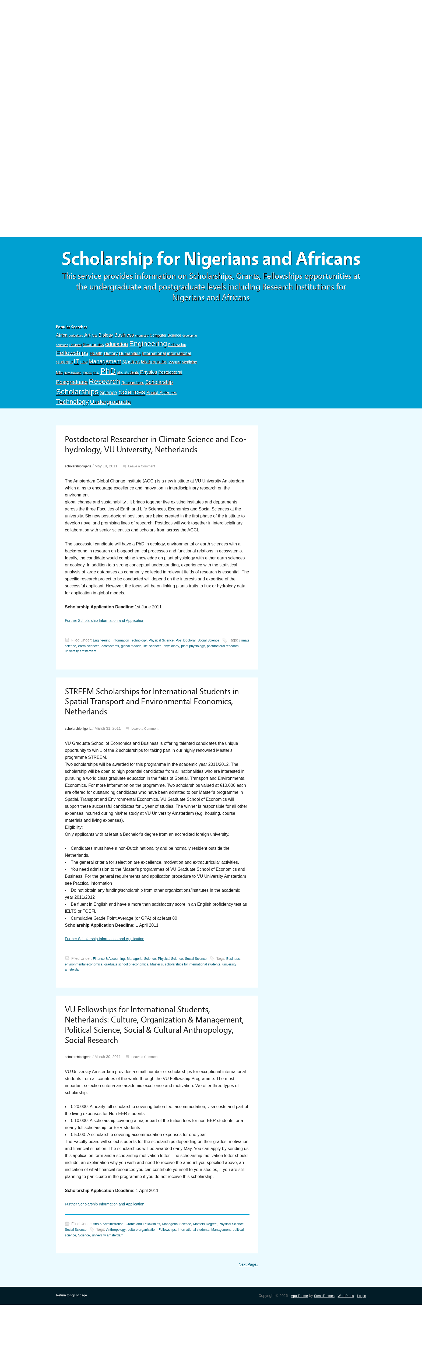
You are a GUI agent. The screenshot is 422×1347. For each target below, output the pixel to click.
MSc (59, 397)
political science (118, 1276)
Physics (148, 396)
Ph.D (96, 397)
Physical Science (170, 668)
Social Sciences (161, 416)
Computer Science (165, 359)
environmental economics (103, 998)
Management (105, 385)
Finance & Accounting (111, 992)
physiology (217, 674)
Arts (94, 360)
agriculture (76, 359)
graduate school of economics (152, 998)
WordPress (343, 1337)
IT (76, 385)
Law (83, 386)
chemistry (141, 359)
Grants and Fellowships (149, 1265)
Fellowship (177, 369)
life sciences (195, 674)
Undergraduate (110, 425)
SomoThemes (319, 1337)
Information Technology (134, 668)
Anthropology (151, 1271)
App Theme (291, 1337)
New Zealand (72, 397)
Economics (93, 368)
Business (124, 359)
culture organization (180, 1271)
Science (108, 416)
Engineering (148, 368)
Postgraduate (72, 406)
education (116, 368)
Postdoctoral (170, 396)
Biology (106, 359)
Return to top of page (74, 1337)
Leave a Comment (147, 493)
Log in (361, 1337)
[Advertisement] (211, 39)
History (111, 377)
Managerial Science (147, 992)
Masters (131, 386)
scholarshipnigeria (80, 493)
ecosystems (148, 674)
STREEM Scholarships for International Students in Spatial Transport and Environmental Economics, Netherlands (141, 732)
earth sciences (123, 674)
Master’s (186, 998)
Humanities (129, 377)
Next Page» (247, 1306)
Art (87, 359)
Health (96, 377)
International (154, 377)
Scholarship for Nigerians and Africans (211, 271)
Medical (174, 386)
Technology (72, 425)
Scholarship (159, 406)
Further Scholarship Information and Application (110, 648)
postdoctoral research (103, 679)
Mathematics (154, 386)
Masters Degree (220, 1265)
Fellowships (72, 376)
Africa (61, 359)
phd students (128, 396)
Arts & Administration (110, 1265)
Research (104, 405)
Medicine (189, 386)
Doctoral (75, 369)
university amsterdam (141, 679)
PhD (108, 395)
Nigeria (87, 397)
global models (171, 674)
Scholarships (77, 416)
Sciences (131, 416)
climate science (96, 674)
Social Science (223, 668)
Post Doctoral (198, 668)
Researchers (132, 407)
